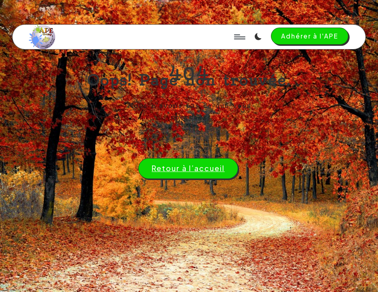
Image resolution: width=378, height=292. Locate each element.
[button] (309, 36)
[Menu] (239, 37)
